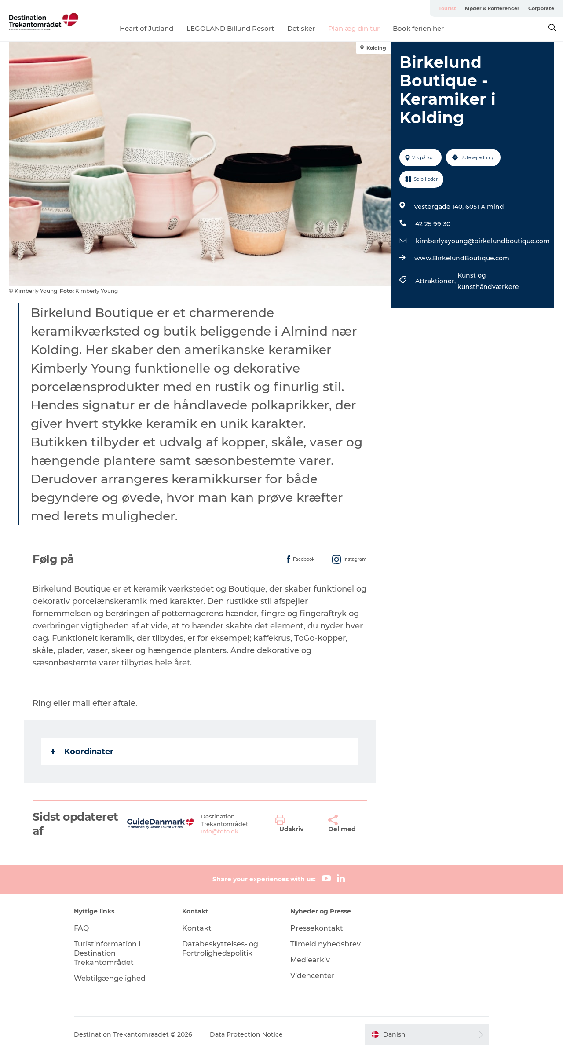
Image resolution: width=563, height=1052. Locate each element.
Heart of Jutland (146, 28)
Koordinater (82, 751)
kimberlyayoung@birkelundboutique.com (483, 241)
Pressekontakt (316, 928)
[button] (295, 824)
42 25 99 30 (432, 224)
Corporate (541, 8)
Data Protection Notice (246, 1034)
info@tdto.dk (219, 831)
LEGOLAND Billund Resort (230, 28)
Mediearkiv (310, 960)
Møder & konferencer (492, 8)
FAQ (81, 928)
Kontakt (197, 928)
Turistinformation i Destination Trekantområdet (107, 953)
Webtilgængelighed (110, 978)
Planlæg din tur (354, 28)
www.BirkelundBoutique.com (461, 258)
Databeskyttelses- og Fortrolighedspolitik (220, 948)
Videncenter (312, 976)
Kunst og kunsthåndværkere (488, 281)
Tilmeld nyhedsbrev (325, 944)
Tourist (447, 8)
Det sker (301, 28)
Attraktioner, (436, 281)
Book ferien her (418, 28)
